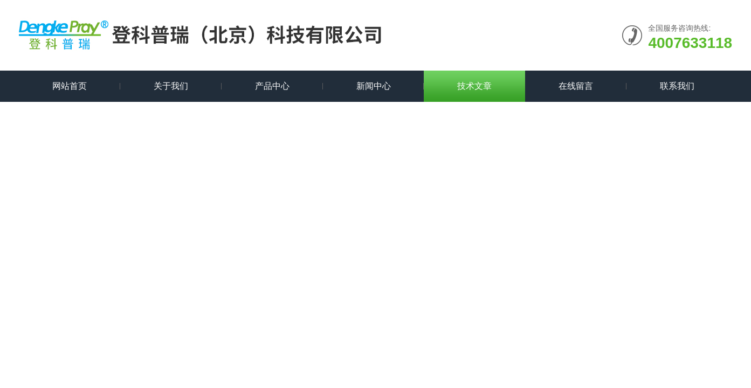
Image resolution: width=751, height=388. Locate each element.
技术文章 (474, 86)
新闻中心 (373, 86)
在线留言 (576, 86)
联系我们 (677, 86)
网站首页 (69, 86)
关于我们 (171, 86)
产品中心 (272, 86)
